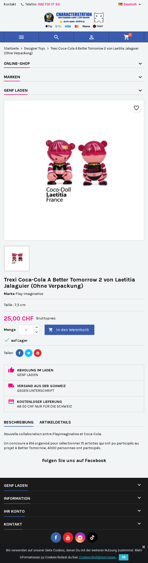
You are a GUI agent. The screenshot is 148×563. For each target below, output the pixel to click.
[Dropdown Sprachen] (130, 4)
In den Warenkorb (68, 330)
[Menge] (26, 330)
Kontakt (10, 4)
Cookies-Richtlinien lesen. (97, 557)
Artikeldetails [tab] (55, 422)
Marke (9, 294)
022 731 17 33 (49, 4)
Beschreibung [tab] (19, 422)
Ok (124, 557)
